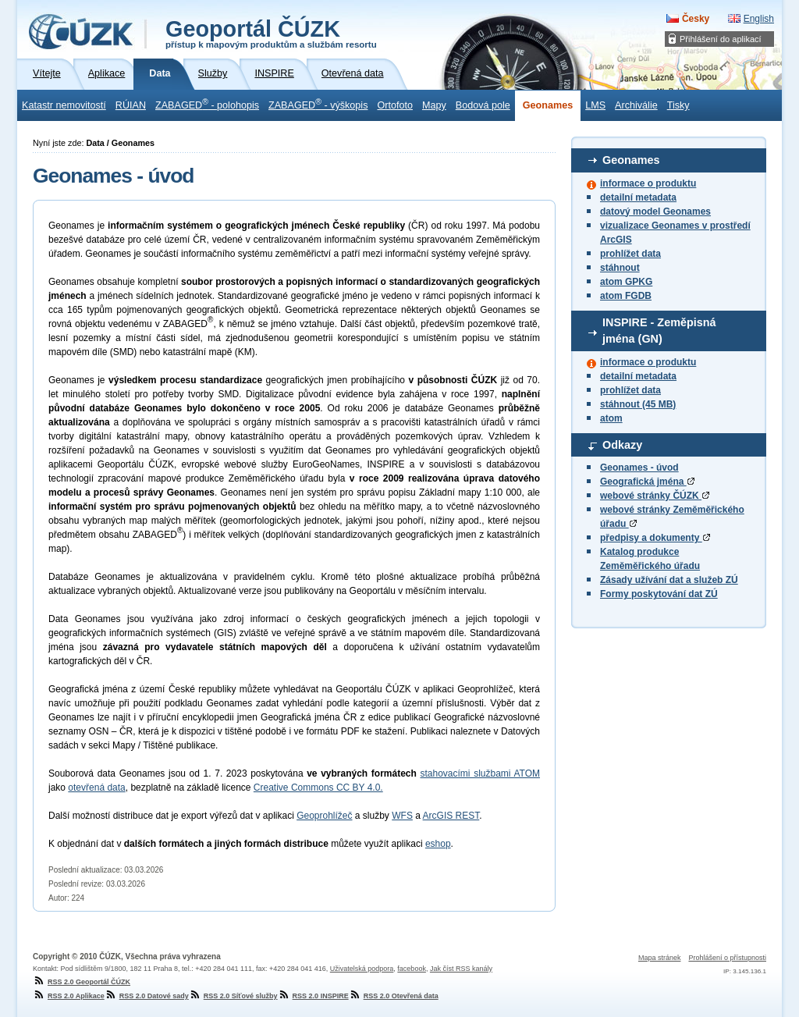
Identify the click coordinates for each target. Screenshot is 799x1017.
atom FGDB (626, 295)
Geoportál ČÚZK (271, 32)
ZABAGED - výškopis (318, 104)
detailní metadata (638, 197)
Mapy (434, 105)
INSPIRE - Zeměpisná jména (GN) (659, 331)
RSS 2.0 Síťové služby (233, 996)
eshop (438, 843)
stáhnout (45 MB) (638, 404)
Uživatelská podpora (362, 969)
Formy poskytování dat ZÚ (659, 594)
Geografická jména (647, 481)
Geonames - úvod (639, 467)
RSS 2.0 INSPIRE (313, 996)
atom (611, 418)
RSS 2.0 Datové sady (147, 996)
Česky (695, 18)
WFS (402, 815)
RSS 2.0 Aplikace (69, 996)
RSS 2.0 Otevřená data (394, 996)
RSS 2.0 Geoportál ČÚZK (81, 982)
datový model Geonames (655, 211)
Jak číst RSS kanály (461, 969)
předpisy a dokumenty (655, 537)
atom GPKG (626, 281)
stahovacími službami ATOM (480, 773)
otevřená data (96, 787)
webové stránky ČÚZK (654, 495)
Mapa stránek (659, 958)
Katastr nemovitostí (64, 105)
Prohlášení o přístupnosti (727, 958)
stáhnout (620, 267)
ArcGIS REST (451, 815)
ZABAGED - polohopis (207, 104)
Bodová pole (483, 105)
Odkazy (622, 445)
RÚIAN (130, 105)
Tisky (678, 105)
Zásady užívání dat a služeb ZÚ (669, 579)
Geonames (548, 105)
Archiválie (636, 105)
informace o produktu (648, 183)
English (759, 18)
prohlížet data (630, 253)
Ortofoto (395, 105)
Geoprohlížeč (324, 815)
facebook (411, 969)
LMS (595, 105)
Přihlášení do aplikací (721, 39)
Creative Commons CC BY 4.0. (318, 787)
